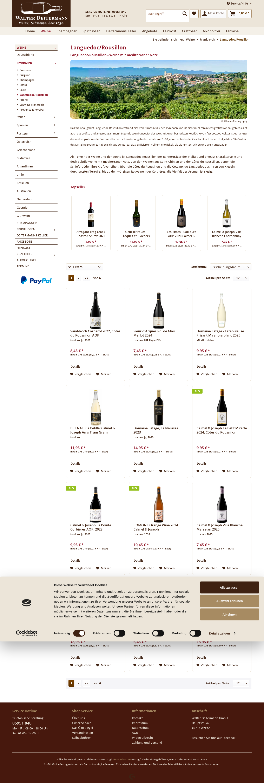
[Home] (30, 31)
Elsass (23, 85)
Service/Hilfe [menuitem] (238, 3)
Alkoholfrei (26, 260)
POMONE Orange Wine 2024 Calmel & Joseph (155, 527)
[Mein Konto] (213, 13)
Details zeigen (219, 775)
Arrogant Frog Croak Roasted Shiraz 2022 (91, 234)
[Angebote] (149, 31)
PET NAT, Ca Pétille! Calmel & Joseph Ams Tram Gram (92, 430)
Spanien (22, 125)
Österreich (24, 142)
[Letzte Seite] (86, 278)
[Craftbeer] (189, 31)
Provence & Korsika (31, 109)
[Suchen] (184, 13)
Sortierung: (199, 267)
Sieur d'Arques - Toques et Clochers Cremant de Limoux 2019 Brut (136, 234)
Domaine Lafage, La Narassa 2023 (155, 430)
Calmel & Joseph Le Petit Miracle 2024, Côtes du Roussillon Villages (222, 430)
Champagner (27, 223)
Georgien (23, 207)
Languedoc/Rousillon (33, 95)
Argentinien (25, 166)
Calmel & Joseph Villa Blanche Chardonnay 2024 (227, 234)
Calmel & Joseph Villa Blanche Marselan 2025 (220, 527)
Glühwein (23, 216)
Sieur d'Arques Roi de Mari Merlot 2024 (154, 333)
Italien (21, 117)
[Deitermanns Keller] (121, 31)
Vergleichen (80, 374)
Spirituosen (26, 229)
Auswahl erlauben (229, 742)
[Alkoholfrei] (211, 31)
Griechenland (26, 150)
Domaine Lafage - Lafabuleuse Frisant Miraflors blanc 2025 (220, 333)
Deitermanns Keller (32, 235)
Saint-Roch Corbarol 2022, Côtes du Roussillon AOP (95, 333)
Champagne (26, 80)
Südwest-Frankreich (31, 104)
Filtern (75, 267)
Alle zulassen (229, 729)
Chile (20, 174)
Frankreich (24, 63)
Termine (23, 266)
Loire (22, 90)
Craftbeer (24, 254)
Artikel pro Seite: (218, 278)
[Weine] (46, 31)
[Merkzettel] (194, 13)
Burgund (24, 75)
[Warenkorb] (239, 13)
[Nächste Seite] (78, 278)
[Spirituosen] (91, 31)
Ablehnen (230, 756)
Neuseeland (25, 199)
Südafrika (23, 158)
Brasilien (23, 183)
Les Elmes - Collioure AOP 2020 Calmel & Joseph (181, 234)
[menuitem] (167, 15)
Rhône (23, 100)
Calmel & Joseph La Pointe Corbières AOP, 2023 (90, 527)
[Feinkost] (169, 31)
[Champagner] (67, 31)
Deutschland (25, 55)
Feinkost (23, 248)
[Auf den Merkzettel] (104, 374)
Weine (21, 47)
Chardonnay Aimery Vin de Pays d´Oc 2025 (158, 624)
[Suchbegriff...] (167, 13)
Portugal (22, 133)
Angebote (24, 241)
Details (75, 366)
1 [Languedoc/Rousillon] (71, 278)
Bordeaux (25, 70)
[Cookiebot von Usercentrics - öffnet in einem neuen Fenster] (27, 775)
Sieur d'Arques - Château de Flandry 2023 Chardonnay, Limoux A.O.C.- (218, 624)
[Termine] (232, 31)
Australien (24, 191)
